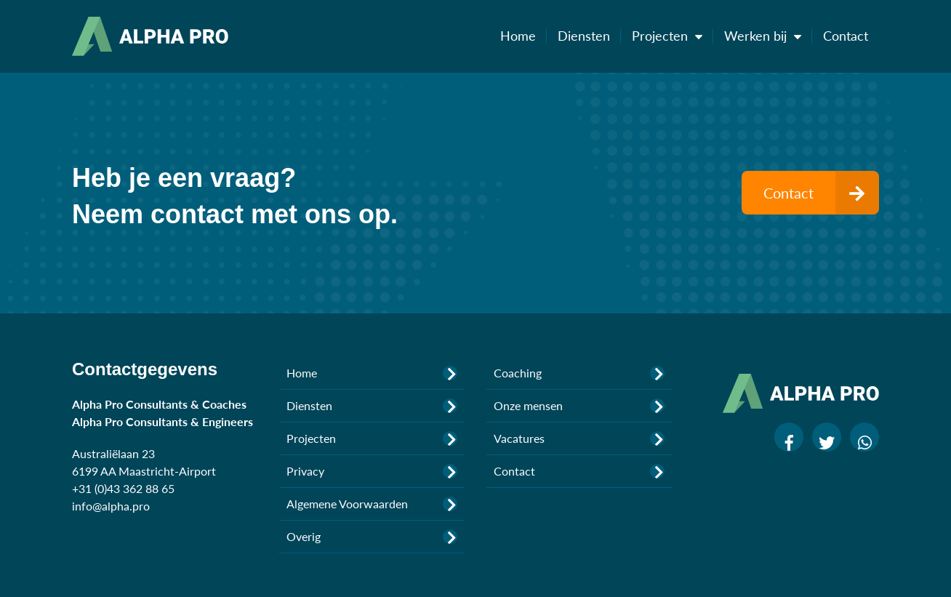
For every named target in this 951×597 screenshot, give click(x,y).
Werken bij (768, 36)
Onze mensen (579, 405)
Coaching (579, 373)
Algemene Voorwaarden (371, 504)
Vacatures (579, 438)
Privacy (371, 471)
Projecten (672, 36)
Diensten (589, 36)
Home (523, 36)
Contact (845, 36)
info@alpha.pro (111, 506)
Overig (371, 536)
